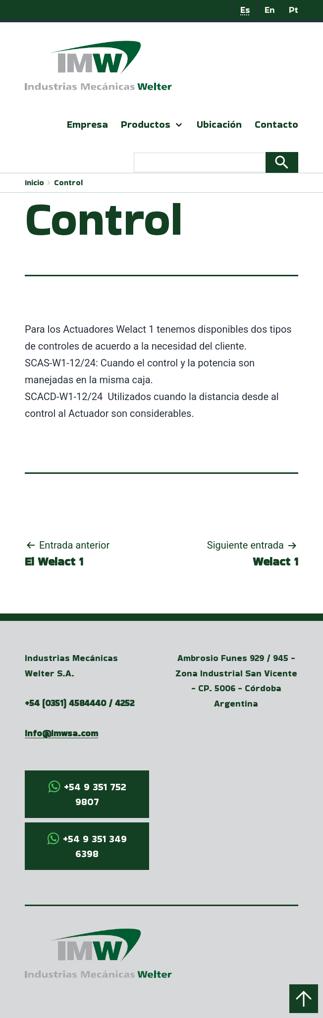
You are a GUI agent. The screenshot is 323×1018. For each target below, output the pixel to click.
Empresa (87, 124)
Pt (293, 9)
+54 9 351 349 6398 (95, 846)
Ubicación (219, 124)
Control (68, 182)
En (270, 9)
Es (245, 9)
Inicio (34, 182)
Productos (145, 124)
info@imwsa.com (61, 733)
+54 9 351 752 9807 (95, 794)
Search (282, 162)
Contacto (276, 124)
